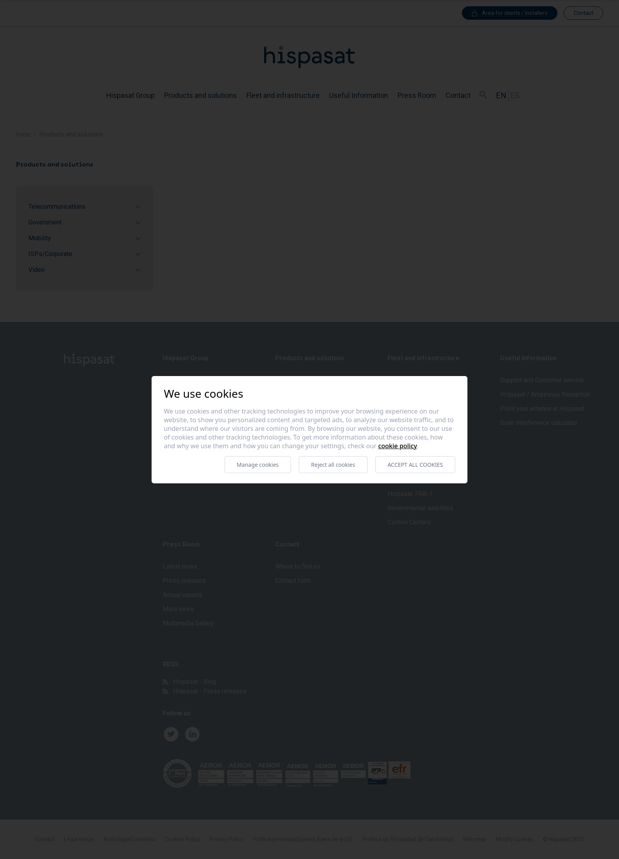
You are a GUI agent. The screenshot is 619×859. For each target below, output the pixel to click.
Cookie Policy (397, 446)
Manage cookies (258, 464)
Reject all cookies (333, 464)
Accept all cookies (415, 464)
